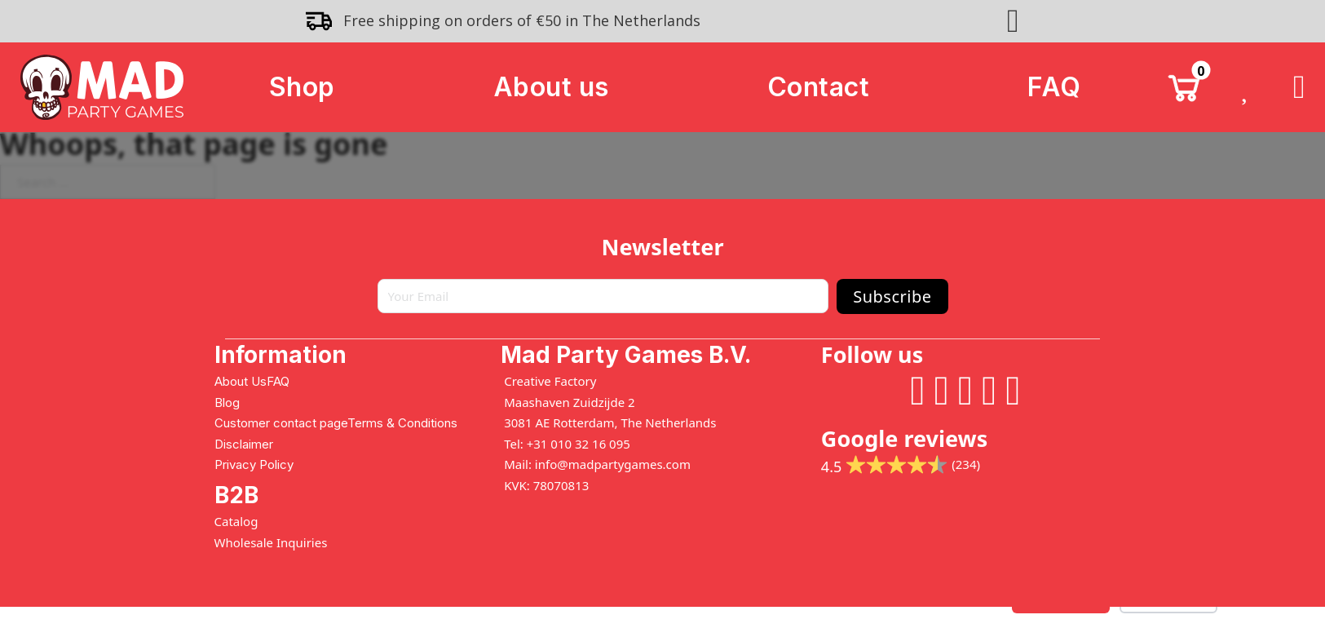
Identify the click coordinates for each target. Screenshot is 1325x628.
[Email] (603, 296)
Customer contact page (280, 423)
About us (551, 87)
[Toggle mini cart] (1184, 87)
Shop (302, 87)
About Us (240, 381)
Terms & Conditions (402, 423)
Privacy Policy (254, 464)
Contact (818, 87)
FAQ (1054, 87)
